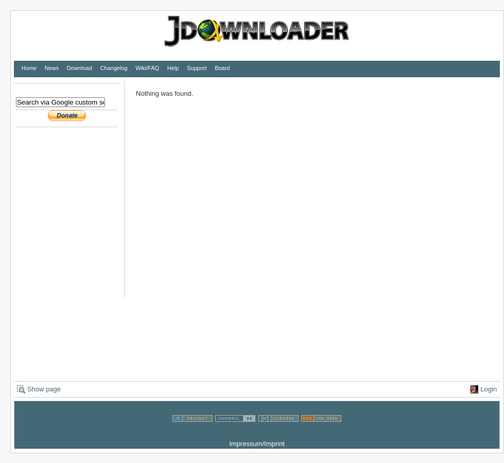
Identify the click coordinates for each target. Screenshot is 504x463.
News (52, 68)
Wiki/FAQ (147, 68)
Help (173, 68)
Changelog (113, 68)
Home (29, 68)
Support (197, 68)
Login (488, 389)
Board (222, 68)
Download (79, 68)
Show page (44, 389)
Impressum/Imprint (257, 444)
